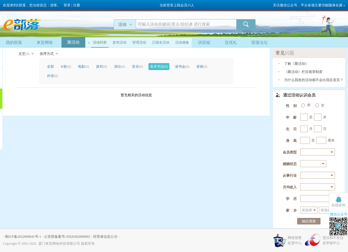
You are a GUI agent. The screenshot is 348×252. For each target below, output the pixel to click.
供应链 (204, 42)
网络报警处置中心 (295, 240)
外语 (52, 76)
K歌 (66, 67)
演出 (119, 67)
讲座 (201, 67)
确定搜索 (309, 221)
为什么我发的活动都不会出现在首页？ (313, 80)
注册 (76, 5)
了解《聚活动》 (296, 64)
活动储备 (182, 42)
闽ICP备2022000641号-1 (23, 237)
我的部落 (14, 42)
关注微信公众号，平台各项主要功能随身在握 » (309, 5)
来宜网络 (45, 42)
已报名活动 (160, 42)
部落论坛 (259, 42)
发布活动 (119, 42)
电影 (83, 67)
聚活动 (73, 42)
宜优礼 (231, 42)
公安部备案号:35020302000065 (67, 237)
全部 (50, 67)
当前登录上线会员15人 (177, 5)
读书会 (182, 67)
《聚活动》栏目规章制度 (303, 72)
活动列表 (100, 42)
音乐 (137, 67)
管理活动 (139, 42)
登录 (67, 5)
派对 (101, 67)
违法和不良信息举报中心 (332, 240)
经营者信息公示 (105, 237)
